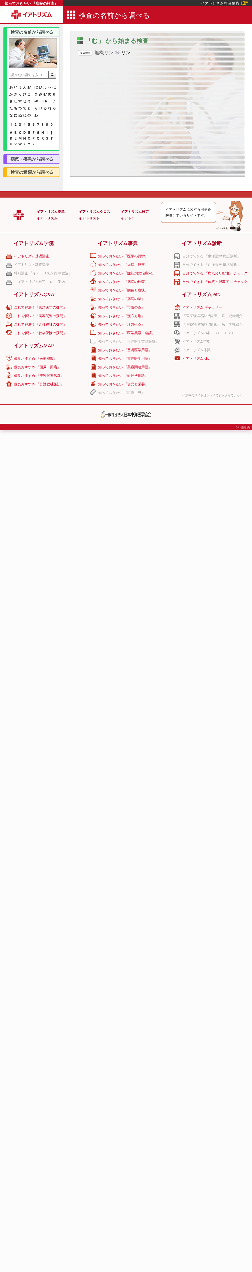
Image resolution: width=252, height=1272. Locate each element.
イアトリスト (89, 218)
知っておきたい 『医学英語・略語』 (126, 333)
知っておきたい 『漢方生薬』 (121, 324)
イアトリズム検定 (135, 212)
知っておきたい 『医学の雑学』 (123, 256)
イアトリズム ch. (195, 358)
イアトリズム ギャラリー (202, 307)
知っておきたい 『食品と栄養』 (123, 384)
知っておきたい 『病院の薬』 (121, 298)
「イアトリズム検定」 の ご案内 (39, 281)
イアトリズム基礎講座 (31, 256)
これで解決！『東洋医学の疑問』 (40, 307)
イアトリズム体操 (196, 350)
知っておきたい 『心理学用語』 (123, 375)
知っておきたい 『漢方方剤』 (121, 316)
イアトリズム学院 (34, 243)
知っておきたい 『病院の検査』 (31, 3)
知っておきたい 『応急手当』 (121, 392)
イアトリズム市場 (196, 341)
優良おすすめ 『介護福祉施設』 (39, 384)
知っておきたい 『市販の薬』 (121, 307)
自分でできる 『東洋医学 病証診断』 (211, 256)
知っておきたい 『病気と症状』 (123, 290)
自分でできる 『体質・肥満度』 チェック (214, 281)
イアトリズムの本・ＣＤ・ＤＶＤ (208, 333)
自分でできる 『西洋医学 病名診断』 (211, 264)
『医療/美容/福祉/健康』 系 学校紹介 (212, 324)
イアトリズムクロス (94, 212)
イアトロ (128, 218)
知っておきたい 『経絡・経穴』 (123, 264)
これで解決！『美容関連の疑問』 (40, 316)
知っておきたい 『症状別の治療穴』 (126, 273)
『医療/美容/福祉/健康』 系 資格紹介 (212, 316)
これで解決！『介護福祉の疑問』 (40, 324)
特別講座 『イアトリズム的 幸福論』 (43, 273)
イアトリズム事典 (118, 243)
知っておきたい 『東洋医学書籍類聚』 (128, 341)
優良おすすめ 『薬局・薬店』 (37, 367)
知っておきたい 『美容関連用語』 (125, 367)
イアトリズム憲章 (51, 212)
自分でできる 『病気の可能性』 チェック (214, 273)
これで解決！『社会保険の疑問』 (40, 333)
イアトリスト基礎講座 (31, 264)
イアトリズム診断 (202, 243)
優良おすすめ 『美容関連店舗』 (39, 375)
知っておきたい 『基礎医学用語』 (125, 350)
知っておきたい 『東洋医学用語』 (125, 358)
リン (104, 52)
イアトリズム (47, 218)
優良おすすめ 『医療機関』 (35, 358)
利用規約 (243, 428)
